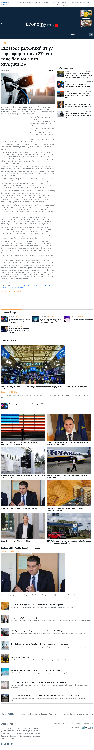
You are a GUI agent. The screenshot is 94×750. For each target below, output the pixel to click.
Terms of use (75, 723)
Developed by (82, 727)
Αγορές (79, 714)
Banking (44, 714)
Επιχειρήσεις (35, 714)
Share (52, 70)
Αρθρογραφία (88, 714)
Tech (3, 42)
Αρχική (65, 723)
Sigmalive (22, 2)
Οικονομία (25, 714)
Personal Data (88, 723)
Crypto (72, 714)
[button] (2, 35)
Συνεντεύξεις (64, 714)
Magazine (78, 2)
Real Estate (53, 714)
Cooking (86, 2)
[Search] (77, 34)
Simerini (30, 2)
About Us (56, 723)
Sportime (38, 2)
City (52, 2)
